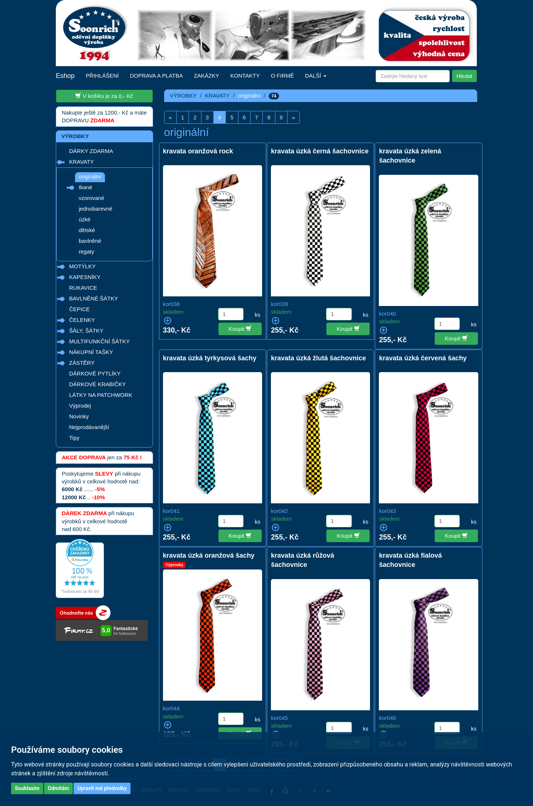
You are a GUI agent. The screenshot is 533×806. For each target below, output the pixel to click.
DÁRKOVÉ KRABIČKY (97, 384)
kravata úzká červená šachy (422, 358)
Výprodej (80, 405)
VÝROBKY (183, 95)
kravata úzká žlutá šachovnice (318, 358)
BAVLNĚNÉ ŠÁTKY (93, 298)
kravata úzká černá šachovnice (320, 151)
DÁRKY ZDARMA (91, 151)
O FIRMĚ (282, 75)
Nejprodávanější (89, 427)
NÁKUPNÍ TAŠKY (91, 352)
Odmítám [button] (58, 788)
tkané (85, 187)
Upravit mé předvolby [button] (101, 788)
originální (90, 176)
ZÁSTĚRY (82, 363)
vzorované (91, 198)
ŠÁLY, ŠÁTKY (86, 330)
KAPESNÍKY (85, 277)
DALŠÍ (315, 75)
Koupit (240, 328)
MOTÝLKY (82, 266)
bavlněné (90, 241)
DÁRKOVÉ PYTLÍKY (94, 373)
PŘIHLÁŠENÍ (102, 75)
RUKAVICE (83, 288)
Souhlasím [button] (27, 788)
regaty (86, 251)
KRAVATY (81, 162)
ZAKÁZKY (206, 75)
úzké (85, 219)
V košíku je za (104, 95)
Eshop (65, 75)
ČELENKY (82, 320)
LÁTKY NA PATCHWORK (100, 395)
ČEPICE (79, 309)
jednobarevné (95, 208)
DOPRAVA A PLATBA (156, 75)
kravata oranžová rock (198, 151)
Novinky (79, 416)
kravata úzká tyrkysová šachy (210, 358)
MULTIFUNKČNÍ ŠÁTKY (99, 341)
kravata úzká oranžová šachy (209, 555)
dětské (87, 230)
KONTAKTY (245, 75)
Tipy (74, 438)
